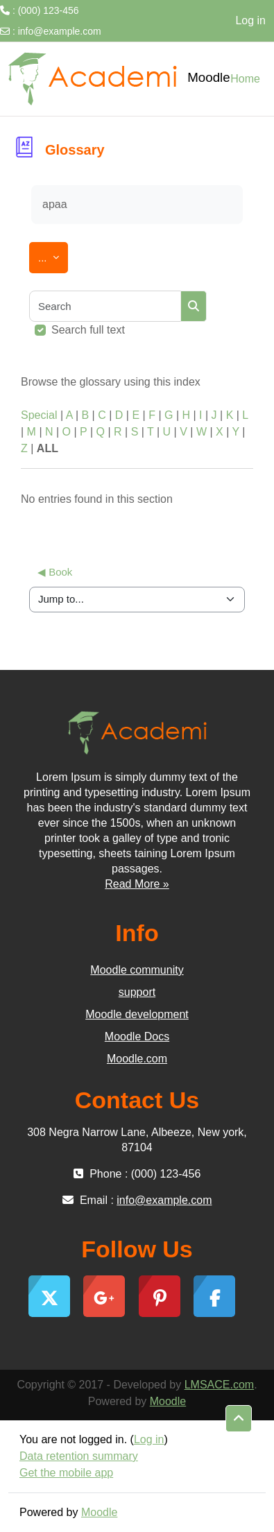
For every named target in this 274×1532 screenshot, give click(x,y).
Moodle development (137, 1014)
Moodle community (136, 970)
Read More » (137, 884)
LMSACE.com (219, 1385)
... (53, 255)
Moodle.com (137, 1059)
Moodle (168, 1401)
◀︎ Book (54, 572)
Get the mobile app (66, 1473)
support (137, 992)
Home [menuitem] (245, 79)
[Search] (105, 306)
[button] (238, 1419)
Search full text (88, 330)
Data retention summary (78, 1456)
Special (39, 415)
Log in (250, 20)
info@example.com (59, 31)
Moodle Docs (137, 1036)
